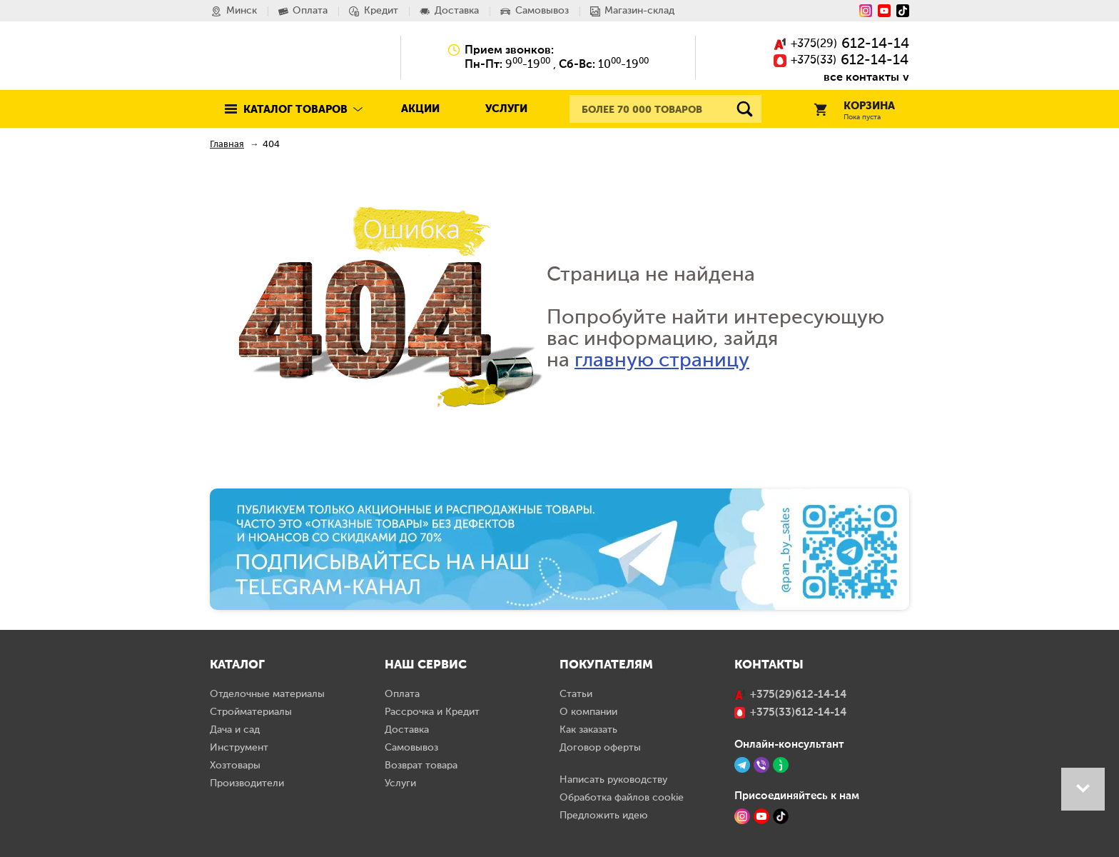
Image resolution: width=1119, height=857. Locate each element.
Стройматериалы (251, 712)
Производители (247, 783)
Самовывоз (411, 748)
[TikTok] (781, 816)
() (841, 44)
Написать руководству (613, 780)
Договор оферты (600, 748)
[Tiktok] (902, 10)
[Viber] (761, 765)
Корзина (854, 111)
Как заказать (588, 730)
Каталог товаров (295, 109)
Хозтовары (235, 766)
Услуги (506, 109)
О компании (588, 712)
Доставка (407, 730)
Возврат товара (421, 766)
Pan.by (273, 57)
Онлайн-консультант (789, 744)
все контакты (861, 77)
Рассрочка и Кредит (432, 712)
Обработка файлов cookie (622, 798)
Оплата (402, 694)
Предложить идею (604, 816)
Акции (420, 109)
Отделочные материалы (267, 694)
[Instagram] (865, 10)
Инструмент (239, 748)
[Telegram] (742, 765)
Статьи (576, 694)
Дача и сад (235, 730)
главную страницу (661, 361)
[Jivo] (781, 765)
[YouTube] (884, 10)
